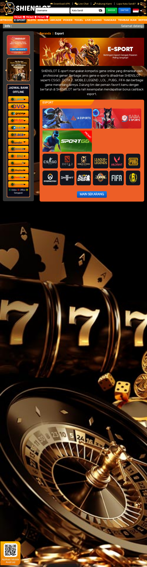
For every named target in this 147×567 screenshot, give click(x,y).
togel (78, 19)
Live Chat (82, 3)
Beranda (45, 33)
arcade (55, 19)
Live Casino (93, 19)
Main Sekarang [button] (92, 194)
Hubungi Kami (103, 3)
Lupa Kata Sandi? (126, 3)
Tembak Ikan (127, 19)
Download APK (60, 3)
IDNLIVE (43, 19)
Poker (67, 19)
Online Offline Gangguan (18, 191)
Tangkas (110, 19)
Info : (8, 26)
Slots (31, 19)
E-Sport (20, 19)
